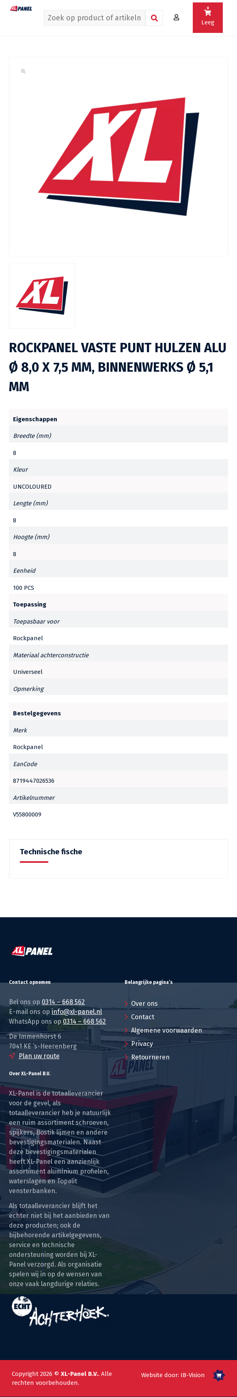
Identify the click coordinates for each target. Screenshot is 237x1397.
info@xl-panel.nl (77, 1012)
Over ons (144, 1003)
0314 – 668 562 (63, 1002)
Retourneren (150, 1057)
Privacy (142, 1044)
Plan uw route (39, 1056)
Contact (142, 1017)
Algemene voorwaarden (166, 1030)
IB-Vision (193, 1375)
